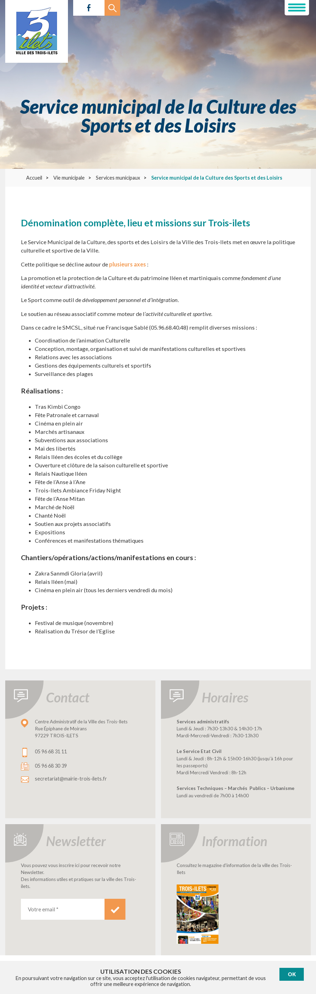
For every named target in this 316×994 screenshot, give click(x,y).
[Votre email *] (63, 909)
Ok (292, 974)
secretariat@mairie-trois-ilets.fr (71, 779)
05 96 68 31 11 (51, 751)
